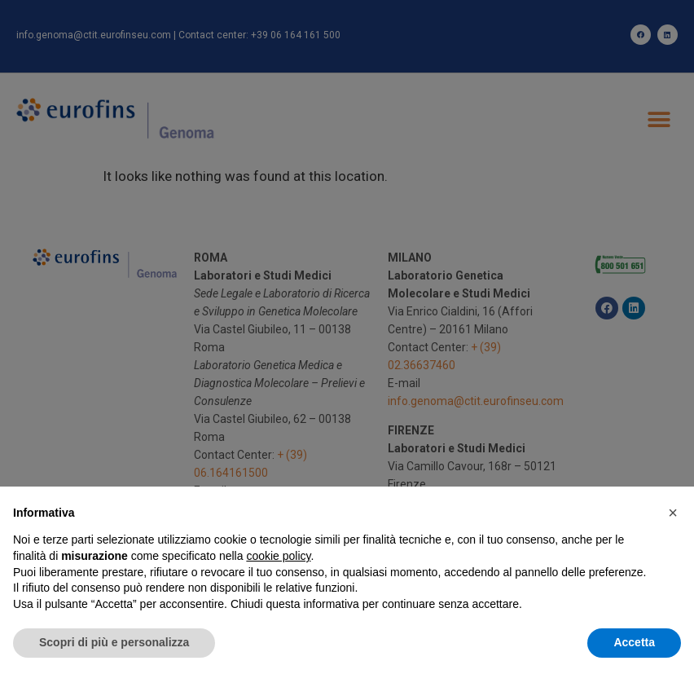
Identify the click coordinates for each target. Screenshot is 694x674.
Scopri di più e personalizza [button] (114, 642)
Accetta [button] (634, 642)
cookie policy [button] (278, 555)
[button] (673, 513)
